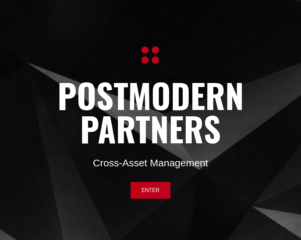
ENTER (150, 190)
